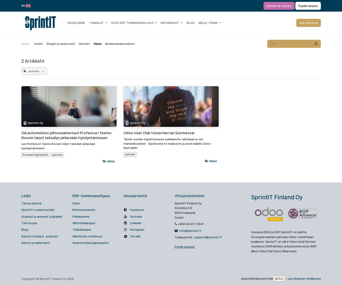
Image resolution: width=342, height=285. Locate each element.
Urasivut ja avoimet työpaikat (41, 216)
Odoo (111, 161)
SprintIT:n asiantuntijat (38, 210)
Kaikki (38, 44)
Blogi (24, 229)
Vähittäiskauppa (83, 223)
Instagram (137, 229)
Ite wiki (135, 236)
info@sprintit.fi (190, 231)
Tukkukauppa (81, 229)
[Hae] (316, 44)
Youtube (136, 216)
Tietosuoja (29, 223)
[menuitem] (76, 23)
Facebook (137, 210)
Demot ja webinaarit (35, 243)
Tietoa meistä (31, 203)
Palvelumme (80, 216)
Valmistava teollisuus (87, 236)
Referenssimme (83, 210)
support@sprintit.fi (208, 237)
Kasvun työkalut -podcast (39, 236)
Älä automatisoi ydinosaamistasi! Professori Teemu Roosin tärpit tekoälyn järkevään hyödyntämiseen (66, 135)
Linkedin (136, 223)
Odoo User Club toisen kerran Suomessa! (159, 133)
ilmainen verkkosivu (307, 279)
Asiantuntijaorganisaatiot (90, 243)
